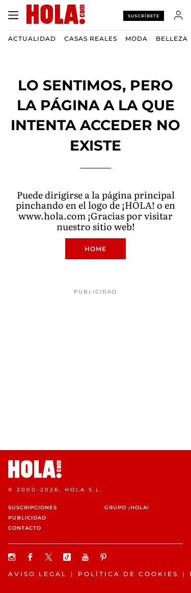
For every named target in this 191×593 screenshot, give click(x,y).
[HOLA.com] (95, 469)
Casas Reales (90, 38)
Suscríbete (143, 15)
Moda (136, 38)
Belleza (172, 38)
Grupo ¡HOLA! (126, 507)
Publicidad (27, 517)
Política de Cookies (128, 574)
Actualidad (32, 38)
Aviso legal (37, 574)
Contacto (24, 528)
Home (95, 249)
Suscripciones (32, 507)
